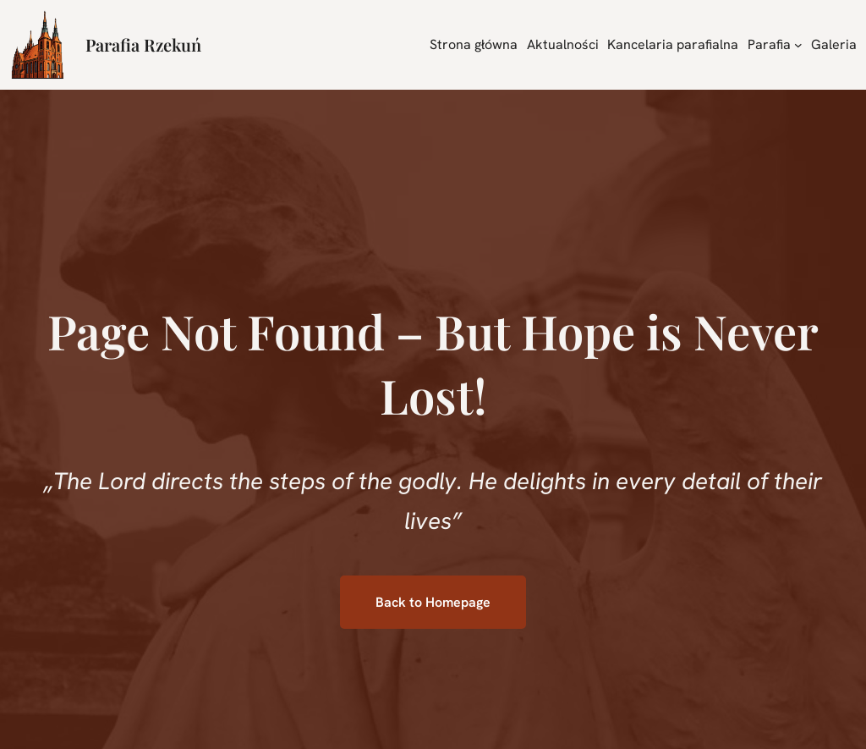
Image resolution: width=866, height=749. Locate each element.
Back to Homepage (433, 602)
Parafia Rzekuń (143, 44)
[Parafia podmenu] (798, 45)
